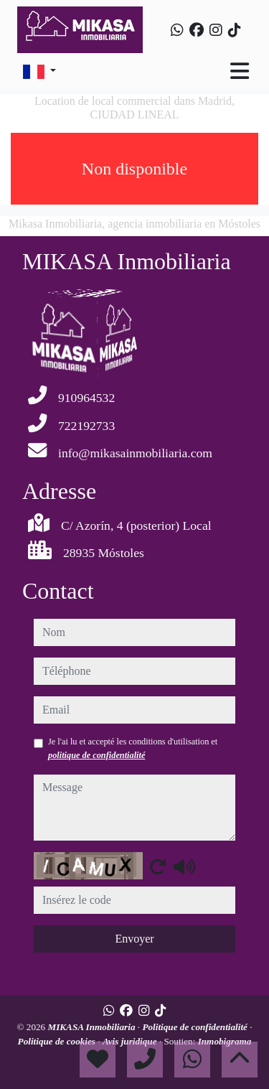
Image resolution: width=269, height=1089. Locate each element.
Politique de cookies (58, 1041)
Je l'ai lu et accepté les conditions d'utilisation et (132, 748)
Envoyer (134, 939)
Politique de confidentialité (196, 1027)
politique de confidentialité (96, 755)
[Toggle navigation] (240, 71)
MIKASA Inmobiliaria (92, 1027)
